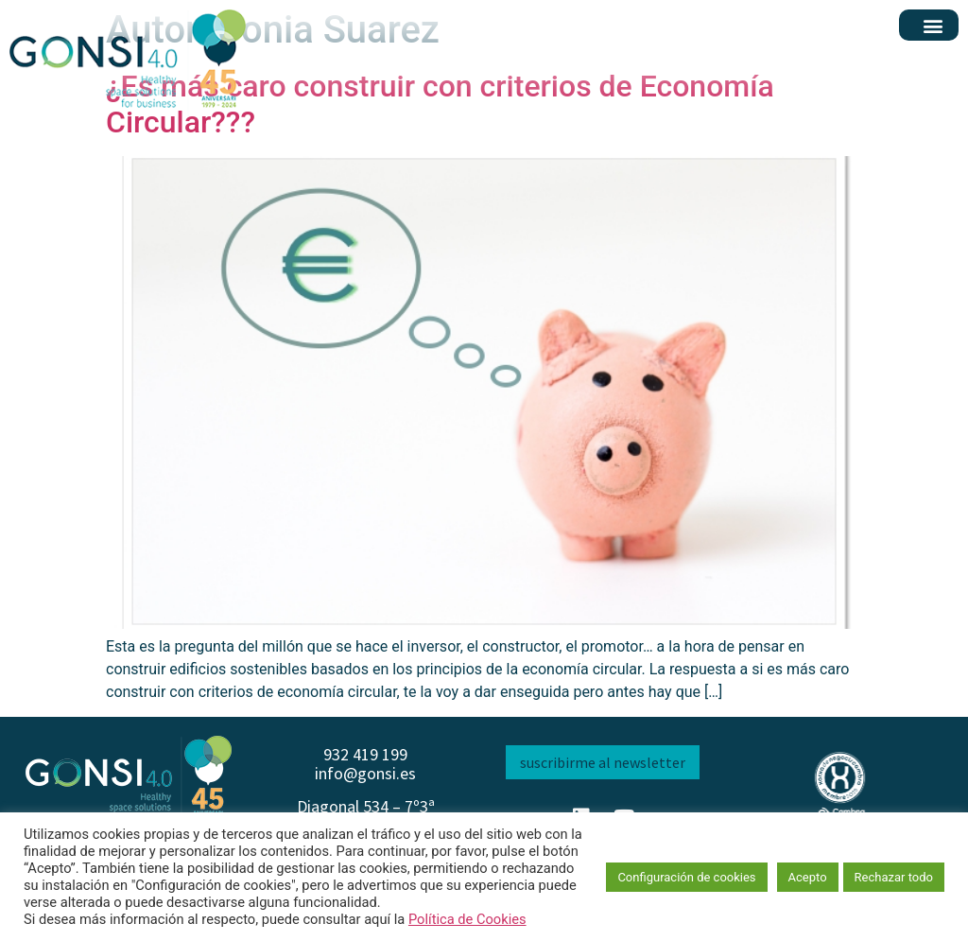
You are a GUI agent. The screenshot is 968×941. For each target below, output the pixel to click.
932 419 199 (365, 754)
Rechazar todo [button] (894, 877)
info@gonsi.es (365, 773)
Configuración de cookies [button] (686, 877)
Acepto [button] (807, 877)
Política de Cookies (467, 919)
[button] (933, 25)
